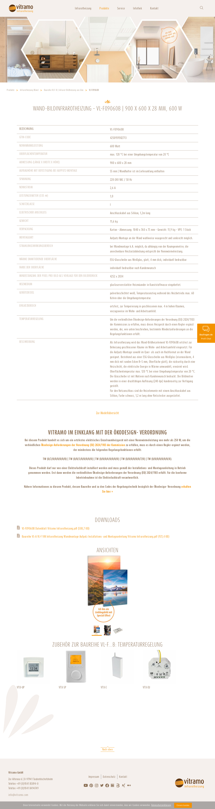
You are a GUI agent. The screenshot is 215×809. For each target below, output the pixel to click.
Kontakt (154, 8)
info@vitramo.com (18, 795)
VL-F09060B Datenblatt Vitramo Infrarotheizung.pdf (56, 528)
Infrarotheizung (83, 8)
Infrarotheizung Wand (29, 90)
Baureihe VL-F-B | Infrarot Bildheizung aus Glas (63, 90)
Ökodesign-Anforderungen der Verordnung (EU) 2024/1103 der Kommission (83, 445)
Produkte (104, 8)
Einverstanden (183, 805)
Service (121, 8)
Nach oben (107, 749)
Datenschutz (109, 776)
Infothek (137, 8)
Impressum (94, 776)
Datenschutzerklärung (161, 805)
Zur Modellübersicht (107, 413)
